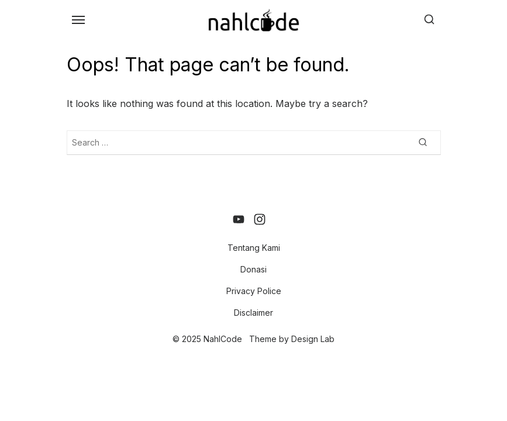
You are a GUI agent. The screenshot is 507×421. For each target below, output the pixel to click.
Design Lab (312, 339)
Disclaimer (253, 313)
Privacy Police (253, 291)
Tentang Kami (253, 248)
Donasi (253, 269)
